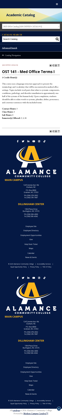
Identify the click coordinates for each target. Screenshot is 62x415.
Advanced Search (9, 47)
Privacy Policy (34, 267)
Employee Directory (31, 230)
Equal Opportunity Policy (18, 267)
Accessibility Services (44, 264)
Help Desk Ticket (31, 244)
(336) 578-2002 (32, 195)
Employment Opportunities (31, 235)
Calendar (31, 253)
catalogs (16, 410)
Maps (31, 248)
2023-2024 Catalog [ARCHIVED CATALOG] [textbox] (22, 26)
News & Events (31, 257)
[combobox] (31, 26)
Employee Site (31, 226)
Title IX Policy (46, 267)
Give (31, 239)
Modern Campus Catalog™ (35, 413)
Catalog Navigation (13, 55)
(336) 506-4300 (32, 214)
